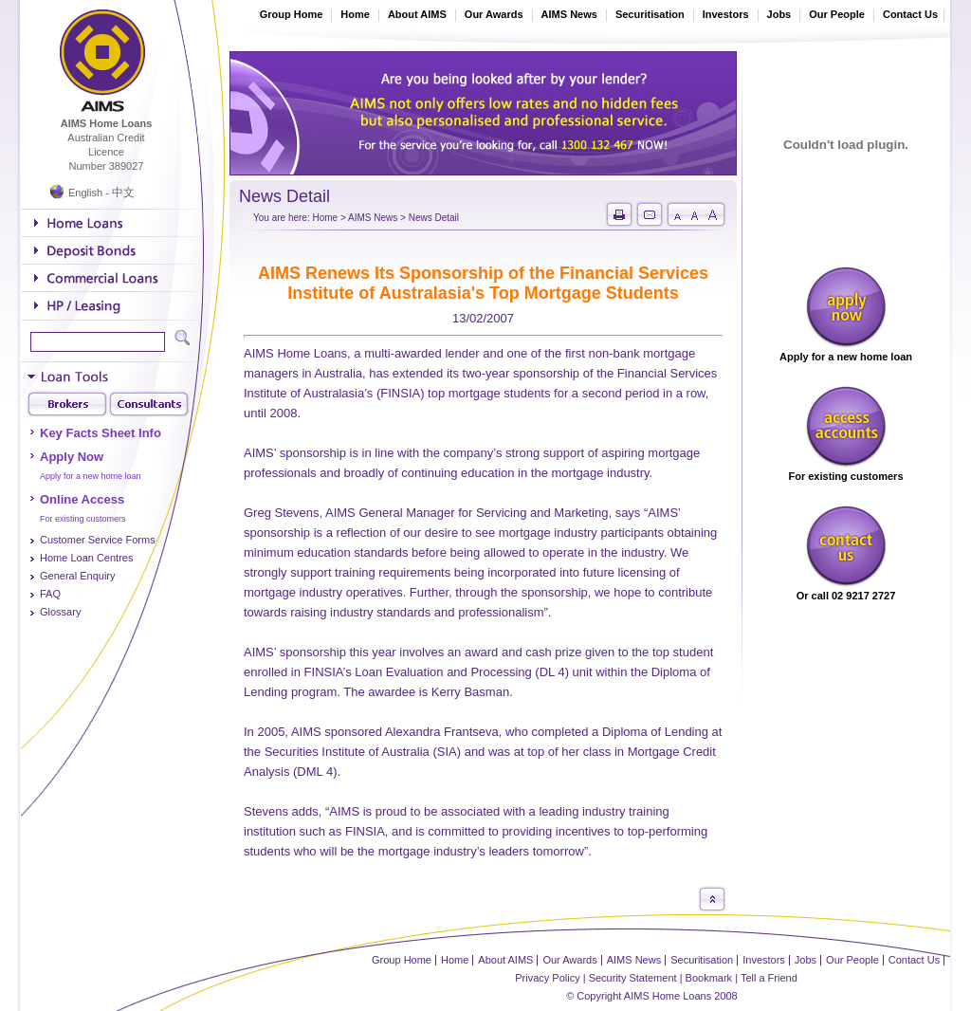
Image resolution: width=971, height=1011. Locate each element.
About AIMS (417, 14)
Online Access (82, 499)
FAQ (50, 593)
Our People (837, 14)
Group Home (291, 14)
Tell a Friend (769, 977)
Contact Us (910, 14)
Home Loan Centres (86, 557)
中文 (123, 192)
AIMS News (569, 14)
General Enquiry (78, 575)
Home (355, 14)
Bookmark (709, 977)
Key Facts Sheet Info (100, 433)
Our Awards (494, 14)
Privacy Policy (547, 977)
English (85, 192)
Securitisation (650, 14)
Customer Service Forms (98, 539)
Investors (726, 14)
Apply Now (71, 457)
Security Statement (633, 977)
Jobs (779, 14)
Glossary (60, 611)
